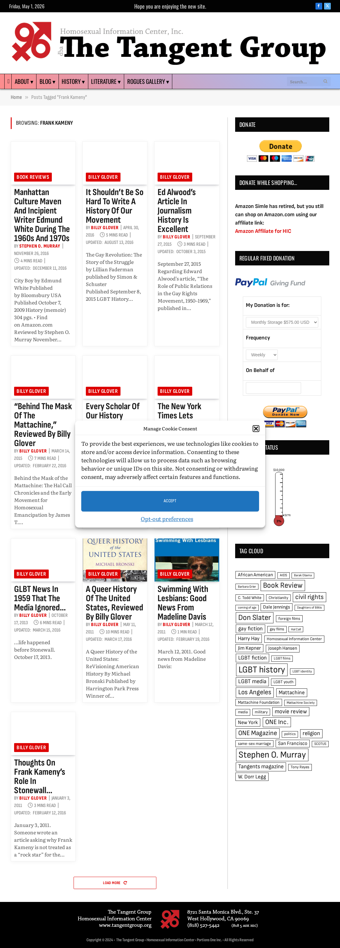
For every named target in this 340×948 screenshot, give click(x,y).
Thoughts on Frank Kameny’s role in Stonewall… (39, 776)
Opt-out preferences (167, 519)
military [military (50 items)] (261, 712)
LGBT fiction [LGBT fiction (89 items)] (252, 657)
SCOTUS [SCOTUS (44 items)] (320, 744)
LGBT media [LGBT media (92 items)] (252, 681)
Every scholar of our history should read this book (113, 420)
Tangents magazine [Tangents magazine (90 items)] (261, 766)
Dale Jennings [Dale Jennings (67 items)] (276, 607)
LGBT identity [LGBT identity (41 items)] (302, 671)
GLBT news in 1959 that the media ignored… (40, 598)
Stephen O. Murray (39, 246)
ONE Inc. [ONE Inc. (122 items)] (276, 722)
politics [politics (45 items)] (290, 734)
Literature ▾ (106, 81)
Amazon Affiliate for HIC (263, 231)
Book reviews (33, 177)
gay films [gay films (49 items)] (277, 629)
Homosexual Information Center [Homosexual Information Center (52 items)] (294, 639)
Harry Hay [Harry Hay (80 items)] (248, 638)
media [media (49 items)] (243, 712)
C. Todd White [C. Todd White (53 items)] (250, 597)
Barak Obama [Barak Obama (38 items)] (303, 575)
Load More (115, 882)
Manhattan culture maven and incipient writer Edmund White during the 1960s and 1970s (42, 215)
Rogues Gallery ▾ (148, 81)
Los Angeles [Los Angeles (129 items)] (254, 692)
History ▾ (73, 81)
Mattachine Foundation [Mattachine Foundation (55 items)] (259, 702)
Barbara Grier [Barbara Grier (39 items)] (247, 587)
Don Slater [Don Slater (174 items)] (254, 617)
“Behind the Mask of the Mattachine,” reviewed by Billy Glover (43, 425)
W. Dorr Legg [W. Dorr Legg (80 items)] (252, 777)
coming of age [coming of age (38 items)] (247, 607)
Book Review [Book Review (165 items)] (283, 585)
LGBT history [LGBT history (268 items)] (262, 669)
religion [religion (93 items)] (311, 733)
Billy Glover (103, 177)
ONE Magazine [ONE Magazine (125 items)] (257, 733)
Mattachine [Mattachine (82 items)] (292, 692)
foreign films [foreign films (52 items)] (289, 618)
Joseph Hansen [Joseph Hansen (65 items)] (282, 648)
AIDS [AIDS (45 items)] (283, 575)
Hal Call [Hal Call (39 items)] (296, 629)
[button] (256, 429)
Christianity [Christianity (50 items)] (278, 597)
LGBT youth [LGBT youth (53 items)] (283, 682)
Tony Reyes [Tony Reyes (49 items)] (300, 767)
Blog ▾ (47, 81)
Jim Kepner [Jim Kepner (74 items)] (249, 648)
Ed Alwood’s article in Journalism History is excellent (177, 211)
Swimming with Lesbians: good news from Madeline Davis (183, 603)
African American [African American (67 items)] (255, 575)
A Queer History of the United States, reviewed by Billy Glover (114, 603)
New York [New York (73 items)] (248, 722)
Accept (170, 501)
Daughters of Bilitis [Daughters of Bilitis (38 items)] (309, 607)
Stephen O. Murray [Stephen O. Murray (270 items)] (272, 755)
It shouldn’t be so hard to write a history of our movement (114, 206)
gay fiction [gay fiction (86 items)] (250, 628)
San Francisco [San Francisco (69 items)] (292, 743)
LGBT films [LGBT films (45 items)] (282, 658)
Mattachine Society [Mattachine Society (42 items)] (301, 703)
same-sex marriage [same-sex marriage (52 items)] (254, 743)
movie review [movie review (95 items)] (291, 711)
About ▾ (24, 81)
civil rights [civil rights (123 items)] (309, 597)
